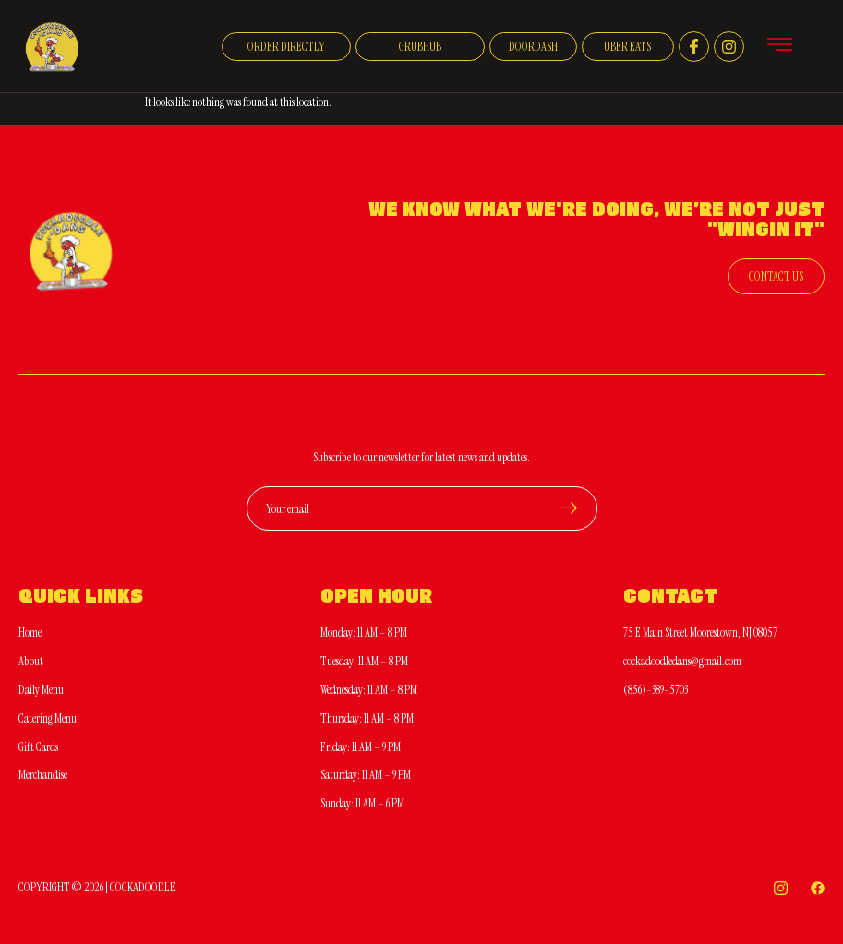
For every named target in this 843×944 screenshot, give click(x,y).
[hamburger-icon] (780, 47)
